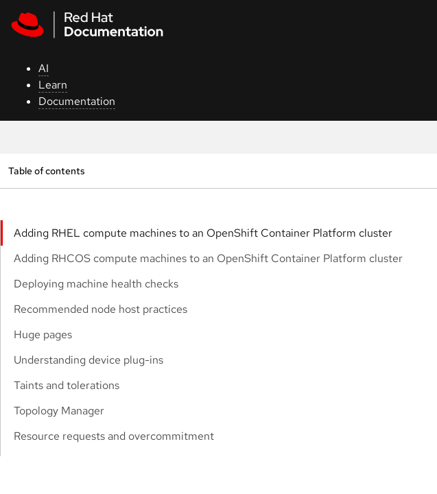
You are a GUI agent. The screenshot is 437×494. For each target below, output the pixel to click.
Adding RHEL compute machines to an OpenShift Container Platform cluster (203, 233)
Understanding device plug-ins (88, 360)
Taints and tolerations (66, 385)
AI (43, 68)
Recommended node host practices (100, 309)
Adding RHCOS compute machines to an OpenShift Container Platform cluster (208, 258)
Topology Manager (59, 410)
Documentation (76, 101)
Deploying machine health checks (96, 284)
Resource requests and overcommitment (114, 436)
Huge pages (43, 334)
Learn (52, 85)
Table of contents (46, 170)
